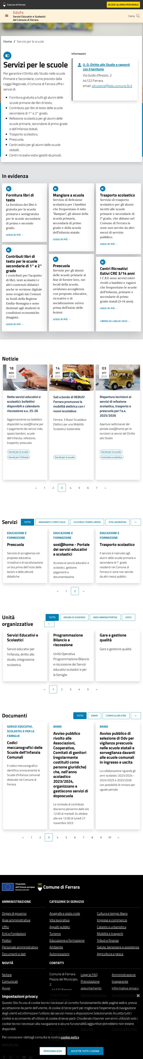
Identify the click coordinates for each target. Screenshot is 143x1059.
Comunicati (10, 981)
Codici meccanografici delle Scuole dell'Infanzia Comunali (24, 750)
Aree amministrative (16, 920)
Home (7, 41)
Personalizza (53, 1051)
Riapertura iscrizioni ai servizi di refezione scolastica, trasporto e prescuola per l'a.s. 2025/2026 (115, 406)
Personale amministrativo (20, 947)
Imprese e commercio (112, 920)
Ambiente (56, 947)
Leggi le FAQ (89, 974)
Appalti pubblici (59, 926)
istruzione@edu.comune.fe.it (112, 85)
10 (109, 837)
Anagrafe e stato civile (64, 913)
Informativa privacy (125, 988)
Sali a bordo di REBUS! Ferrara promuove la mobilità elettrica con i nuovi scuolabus (69, 404)
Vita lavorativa (59, 920)
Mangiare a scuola (68, 195)
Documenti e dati (14, 953)
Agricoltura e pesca (110, 953)
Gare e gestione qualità (113, 637)
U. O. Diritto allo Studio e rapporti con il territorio (106, 67)
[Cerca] (138, 16)
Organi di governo (14, 913)
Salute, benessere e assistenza (118, 947)
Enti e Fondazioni (14, 933)
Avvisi (6, 988)
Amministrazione (16, 901)
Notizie (7, 974)
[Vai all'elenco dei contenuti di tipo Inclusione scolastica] (111, 457)
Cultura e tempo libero (112, 913)
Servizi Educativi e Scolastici (22, 637)
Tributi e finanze (108, 940)
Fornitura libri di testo (20, 197)
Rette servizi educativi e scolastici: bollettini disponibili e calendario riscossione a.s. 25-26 (24, 404)
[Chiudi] (138, 995)
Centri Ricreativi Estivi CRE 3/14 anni (117, 270)
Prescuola (61, 266)
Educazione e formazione (67, 940)
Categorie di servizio (66, 901)
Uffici (5, 926)
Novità (7, 962)
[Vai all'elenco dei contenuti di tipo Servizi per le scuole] (18, 452)
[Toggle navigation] (7, 16)
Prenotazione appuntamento (91, 985)
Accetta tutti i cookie (85, 1051)
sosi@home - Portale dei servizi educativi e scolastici (71, 549)
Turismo (55, 933)
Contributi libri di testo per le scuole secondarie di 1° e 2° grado (24, 263)
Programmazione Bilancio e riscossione (68, 640)
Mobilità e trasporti (110, 933)
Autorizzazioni (59, 953)
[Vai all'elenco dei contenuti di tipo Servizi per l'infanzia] (18, 457)
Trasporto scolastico (117, 195)
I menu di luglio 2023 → (115, 321)
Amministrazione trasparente (124, 978)
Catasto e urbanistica (111, 926)
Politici (6, 940)
